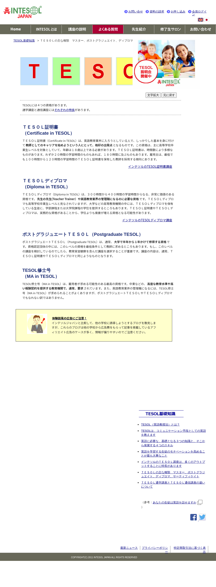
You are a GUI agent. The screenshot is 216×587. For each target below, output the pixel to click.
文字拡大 (153, 95)
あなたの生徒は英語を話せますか (178, 502)
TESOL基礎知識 (24, 40)
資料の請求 (157, 11)
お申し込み (178, 11)
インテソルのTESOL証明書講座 (150, 166)
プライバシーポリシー (155, 549)
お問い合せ (135, 11)
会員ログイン (199, 13)
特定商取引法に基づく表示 (190, 549)
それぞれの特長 (64, 110)
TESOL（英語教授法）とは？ (160, 424)
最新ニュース (129, 547)
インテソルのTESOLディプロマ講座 (147, 220)
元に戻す (169, 95)
